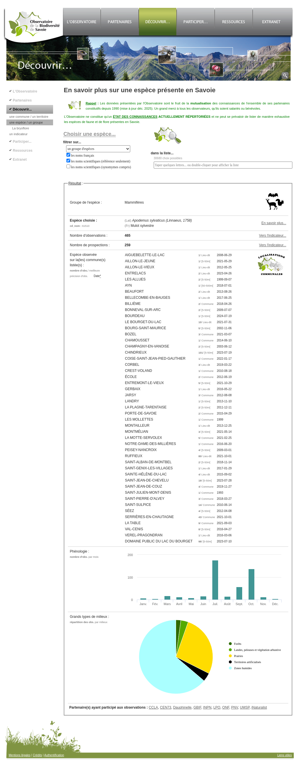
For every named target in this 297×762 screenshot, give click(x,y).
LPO (216, 707)
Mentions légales (19, 755)
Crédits (37, 755)
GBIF (197, 707)
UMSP (244, 707)
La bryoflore (20, 128)
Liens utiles (284, 755)
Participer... (22, 142)
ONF (225, 707)
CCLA (153, 707)
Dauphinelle (182, 707)
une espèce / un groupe (26, 122)
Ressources (22, 151)
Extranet (20, 160)
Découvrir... (22, 109)
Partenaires (22, 100)
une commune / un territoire (28, 116)
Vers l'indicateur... (272, 236)
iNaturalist (259, 707)
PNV (234, 707)
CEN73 (165, 707)
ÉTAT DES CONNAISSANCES (135, 116)
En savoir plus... (273, 223)
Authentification (54, 755)
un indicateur (18, 134)
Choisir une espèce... (90, 134)
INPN (207, 707)
